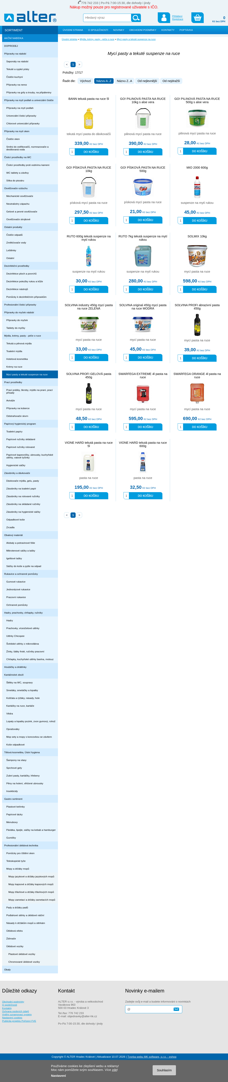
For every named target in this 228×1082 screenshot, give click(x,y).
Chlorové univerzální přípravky (22, 123)
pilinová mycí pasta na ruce (143, 134)
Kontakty (7, 1008)
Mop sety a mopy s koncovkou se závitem (29, 736)
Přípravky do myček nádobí (19, 312)
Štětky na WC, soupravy (19, 682)
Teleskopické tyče (16, 861)
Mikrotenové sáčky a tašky (20, 550)
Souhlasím (164, 1070)
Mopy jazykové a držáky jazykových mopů (31, 876)
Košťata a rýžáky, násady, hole (23, 698)
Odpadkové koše (15, 519)
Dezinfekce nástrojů (17, 289)
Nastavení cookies (12, 1017)
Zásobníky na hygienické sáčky (23, 511)
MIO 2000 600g (197, 167)
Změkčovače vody (16, 242)
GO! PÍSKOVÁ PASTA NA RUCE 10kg (88, 169)
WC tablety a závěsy (17, 172)
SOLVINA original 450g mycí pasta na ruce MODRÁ (142, 306)
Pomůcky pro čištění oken (20, 853)
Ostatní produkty (13, 227)
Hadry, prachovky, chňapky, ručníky (23, 612)
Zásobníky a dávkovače (17, 473)
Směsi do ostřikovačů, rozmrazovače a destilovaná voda (27, 148)
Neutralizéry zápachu (17, 203)
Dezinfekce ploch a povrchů (21, 273)
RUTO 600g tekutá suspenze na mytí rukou (89, 238)
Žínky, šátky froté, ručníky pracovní (25, 651)
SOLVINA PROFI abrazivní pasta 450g (197, 306)
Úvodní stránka (69, 39)
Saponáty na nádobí (17, 61)
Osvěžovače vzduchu (16, 188)
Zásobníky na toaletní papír (21, 488)
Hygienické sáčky (15, 465)
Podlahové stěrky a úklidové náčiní (25, 915)
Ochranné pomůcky (17, 604)
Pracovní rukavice (16, 597)
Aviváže (10, 400)
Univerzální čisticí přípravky (21, 115)
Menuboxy (12, 822)
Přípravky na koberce (18, 408)
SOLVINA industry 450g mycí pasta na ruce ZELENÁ (89, 306)
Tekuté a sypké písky (17, 69)
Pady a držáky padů (17, 907)
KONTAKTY (167, 30)
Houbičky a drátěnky (15, 667)
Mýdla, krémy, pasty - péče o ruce (22, 335)
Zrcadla (10, 527)
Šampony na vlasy (16, 760)
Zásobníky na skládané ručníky (23, 504)
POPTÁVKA (186, 30)
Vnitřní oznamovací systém (17, 1014)
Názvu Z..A (124, 81)
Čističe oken (13, 139)
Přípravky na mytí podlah (20, 108)
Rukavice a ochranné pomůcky (21, 573)
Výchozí (85, 81)
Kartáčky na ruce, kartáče (20, 705)
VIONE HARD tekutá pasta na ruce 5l (89, 444)
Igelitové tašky (14, 558)
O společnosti (9, 1004)
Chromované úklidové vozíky (24, 961)
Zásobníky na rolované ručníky (23, 496)
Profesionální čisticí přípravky (20, 304)
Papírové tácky (14, 814)
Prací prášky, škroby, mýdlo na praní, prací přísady (29, 391)
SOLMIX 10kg (197, 236)
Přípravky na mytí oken (16, 131)
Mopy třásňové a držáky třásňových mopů (31, 892)
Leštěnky (11, 250)
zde (114, 1070)
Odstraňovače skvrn (17, 416)
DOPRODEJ (11, 45)
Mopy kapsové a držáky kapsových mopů (30, 884)
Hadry (9, 620)
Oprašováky (13, 729)
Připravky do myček (17, 320)
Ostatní (10, 258)
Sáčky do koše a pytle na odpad (23, 566)
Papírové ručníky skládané (20, 439)
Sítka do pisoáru (15, 180)
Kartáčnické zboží (14, 674)
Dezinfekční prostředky (16, 265)
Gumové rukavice (15, 581)
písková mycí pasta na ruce (88, 202)
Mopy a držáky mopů (17, 868)
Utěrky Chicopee (15, 636)
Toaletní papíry (14, 431)
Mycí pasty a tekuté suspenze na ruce (27, 374)
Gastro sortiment (13, 798)
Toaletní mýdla (14, 351)
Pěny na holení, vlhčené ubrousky (24, 783)
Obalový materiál (13, 535)
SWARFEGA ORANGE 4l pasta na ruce (197, 375)
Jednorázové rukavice (18, 589)
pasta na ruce (88, 478)
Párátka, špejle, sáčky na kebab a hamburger (31, 829)
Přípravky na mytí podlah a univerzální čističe (29, 100)
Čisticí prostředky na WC (17, 157)
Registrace (177, 19)
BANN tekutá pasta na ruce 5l (88, 98)
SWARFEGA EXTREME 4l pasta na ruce (142, 375)
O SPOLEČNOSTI (98, 30)
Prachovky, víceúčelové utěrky (22, 628)
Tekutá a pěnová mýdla (19, 343)
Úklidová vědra (14, 930)
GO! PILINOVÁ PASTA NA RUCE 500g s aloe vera (197, 100)
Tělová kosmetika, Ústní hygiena (22, 752)
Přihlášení (177, 16)
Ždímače (11, 938)
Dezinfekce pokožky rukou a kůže (24, 281)
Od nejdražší (171, 81)
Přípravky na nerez (16, 84)
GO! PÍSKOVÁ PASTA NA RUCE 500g (143, 169)
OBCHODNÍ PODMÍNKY (142, 30)
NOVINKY (118, 30)
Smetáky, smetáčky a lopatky (22, 690)
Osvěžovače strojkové (18, 219)
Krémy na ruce (14, 366)
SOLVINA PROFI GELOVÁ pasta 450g (88, 375)
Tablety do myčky (15, 327)
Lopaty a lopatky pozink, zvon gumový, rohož (30, 721)
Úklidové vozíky (14, 946)
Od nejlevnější (147, 81)
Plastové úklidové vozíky (21, 954)
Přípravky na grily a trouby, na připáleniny (28, 92)
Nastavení (58, 1075)
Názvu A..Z (103, 81)
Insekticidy (12, 791)
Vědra (9, 713)
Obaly (7, 969)
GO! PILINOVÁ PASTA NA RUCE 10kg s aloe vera (143, 100)
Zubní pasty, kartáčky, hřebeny (23, 775)
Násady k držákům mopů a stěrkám (25, 923)
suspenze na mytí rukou (197, 202)
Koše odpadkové (15, 744)
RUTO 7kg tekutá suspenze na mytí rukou (143, 238)
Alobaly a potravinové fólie (20, 542)
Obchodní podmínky (13, 1001)
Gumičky (11, 837)
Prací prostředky (13, 382)
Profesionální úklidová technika (21, 845)
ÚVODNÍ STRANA (73, 30)
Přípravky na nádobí (15, 53)
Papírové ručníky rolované (20, 447)
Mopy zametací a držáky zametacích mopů (31, 899)
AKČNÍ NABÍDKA (13, 38)
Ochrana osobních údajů (15, 1011)
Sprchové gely (14, 767)
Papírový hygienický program (20, 423)
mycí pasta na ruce (197, 271)
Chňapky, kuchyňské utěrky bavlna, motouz (30, 659)
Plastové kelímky (15, 806)
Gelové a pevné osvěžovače (21, 211)
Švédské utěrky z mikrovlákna (22, 643)
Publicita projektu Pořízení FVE (19, 1021)
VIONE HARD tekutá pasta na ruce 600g (143, 444)
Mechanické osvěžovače (19, 196)
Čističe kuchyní (14, 76)
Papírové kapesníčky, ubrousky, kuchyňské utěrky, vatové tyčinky (29, 456)
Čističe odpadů (14, 234)
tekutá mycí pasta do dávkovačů (89, 134)
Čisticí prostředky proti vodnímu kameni (27, 165)
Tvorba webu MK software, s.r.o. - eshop (151, 1056)
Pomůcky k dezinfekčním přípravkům (26, 296)
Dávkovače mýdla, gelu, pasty (22, 480)
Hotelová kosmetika (17, 359)
